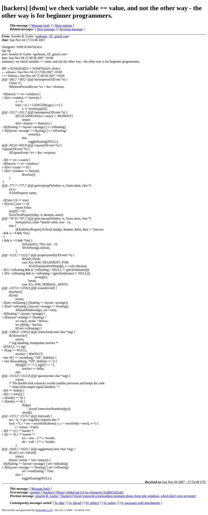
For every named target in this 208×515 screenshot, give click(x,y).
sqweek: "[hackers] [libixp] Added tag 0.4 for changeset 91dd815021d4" (77, 492)
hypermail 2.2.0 (43, 510)
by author (110, 503)
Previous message (71, 29)
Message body (40, 25)
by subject (92, 503)
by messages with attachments (140, 503)
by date (59, 503)
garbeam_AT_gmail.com (52, 36)
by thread (75, 503)
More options (63, 25)
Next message (46, 29)
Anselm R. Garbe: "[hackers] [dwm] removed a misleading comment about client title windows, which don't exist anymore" (115, 496)
